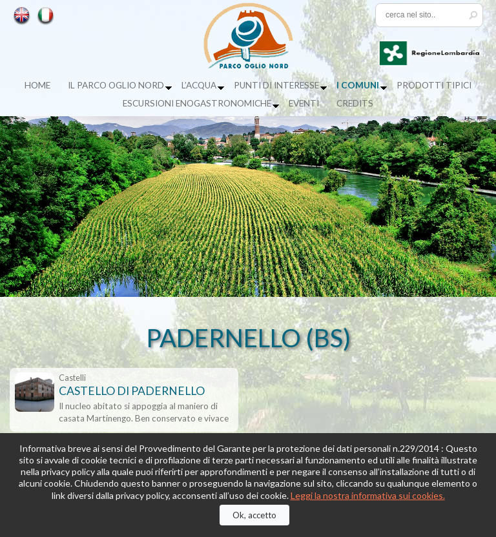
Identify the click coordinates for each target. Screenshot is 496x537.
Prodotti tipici (434, 85)
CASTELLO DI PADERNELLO (132, 391)
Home (37, 85)
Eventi (304, 103)
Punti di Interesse (276, 85)
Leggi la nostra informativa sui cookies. (368, 495)
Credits (354, 103)
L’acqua (198, 85)
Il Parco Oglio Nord (116, 85)
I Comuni (357, 85)
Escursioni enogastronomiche (197, 103)
